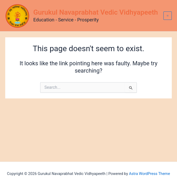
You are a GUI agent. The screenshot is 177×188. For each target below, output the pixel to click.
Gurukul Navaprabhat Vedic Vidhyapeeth (95, 12)
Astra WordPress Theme (149, 173)
